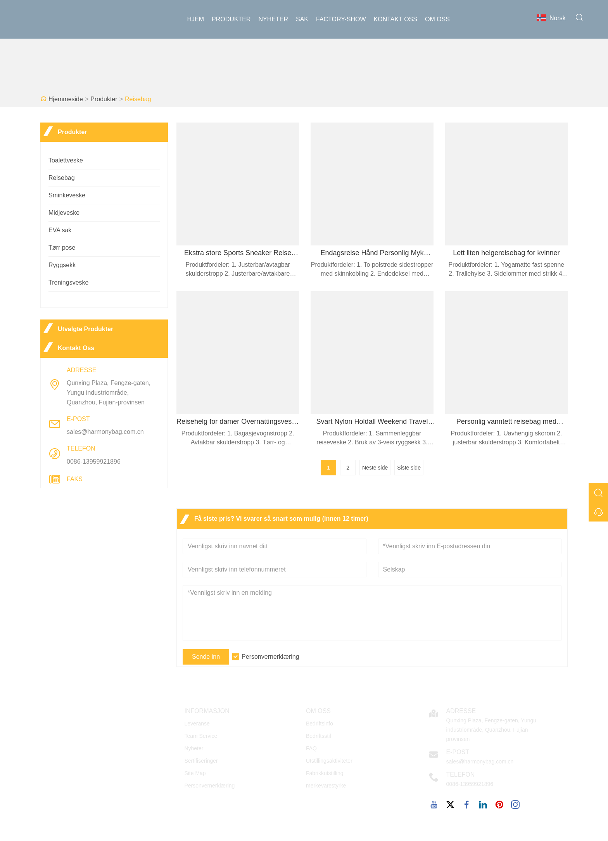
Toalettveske (65, 160)
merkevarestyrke (326, 785)
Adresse (461, 711)
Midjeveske (63, 212)
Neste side (375, 468)
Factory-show (341, 19)
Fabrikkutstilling (324, 773)
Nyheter (273, 19)
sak (302, 19)
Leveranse (196, 723)
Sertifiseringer (201, 761)
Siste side (409, 468)
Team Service (200, 736)
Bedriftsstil (318, 736)
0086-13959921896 (94, 461)
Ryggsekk (62, 265)
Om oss (437, 19)
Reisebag (138, 99)
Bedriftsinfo (319, 723)
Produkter (103, 99)
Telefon (460, 774)
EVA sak (59, 230)
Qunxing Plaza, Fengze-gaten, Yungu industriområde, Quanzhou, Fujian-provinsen (108, 393)
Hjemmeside (65, 99)
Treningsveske (68, 282)
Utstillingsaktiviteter (329, 761)
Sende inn (206, 656)
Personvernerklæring (270, 656)
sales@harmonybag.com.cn (105, 431)
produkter (231, 19)
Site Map (195, 773)
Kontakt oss (395, 19)
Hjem (195, 19)
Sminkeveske (66, 195)
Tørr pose (61, 247)
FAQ (311, 748)
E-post (458, 752)
